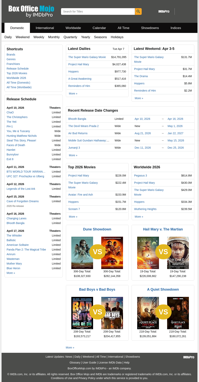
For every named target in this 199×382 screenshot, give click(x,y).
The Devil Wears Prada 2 (83, 126)
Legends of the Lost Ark (21, 188)
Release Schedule (18, 68)
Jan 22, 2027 (175, 133)
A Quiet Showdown (163, 289)
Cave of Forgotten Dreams (23, 201)
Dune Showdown (97, 229)
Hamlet (11, 149)
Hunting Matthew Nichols (22, 135)
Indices (176, 28)
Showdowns (150, 28)
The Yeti (12, 121)
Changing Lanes (16, 218)
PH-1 (10, 126)
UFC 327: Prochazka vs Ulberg (25, 176)
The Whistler (14, 235)
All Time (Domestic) (18, 82)
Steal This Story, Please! (21, 140)
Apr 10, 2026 (142, 118)
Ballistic (11, 240)
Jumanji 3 (74, 147)
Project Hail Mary (78, 64)
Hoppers (73, 71)
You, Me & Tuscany (18, 131)
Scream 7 (74, 209)
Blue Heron (13, 268)
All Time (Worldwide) (19, 87)
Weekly (38, 37)
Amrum (11, 254)
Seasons (100, 37)
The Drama (141, 76)
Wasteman (13, 258)
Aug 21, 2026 (143, 133)
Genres (11, 59)
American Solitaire (18, 244)
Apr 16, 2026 (175, 118)
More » (11, 272)
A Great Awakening (80, 78)
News (68, 356)
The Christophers (17, 117)
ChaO (10, 112)
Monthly (54, 37)
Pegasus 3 (140, 175)
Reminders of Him (79, 85)
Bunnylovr (13, 154)
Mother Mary (14, 263)
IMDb (116, 368)
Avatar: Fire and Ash (80, 194)
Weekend (23, 37)
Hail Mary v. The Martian (163, 229)
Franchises (13, 63)
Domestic (17, 28)
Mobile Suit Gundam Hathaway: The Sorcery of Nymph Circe (105, 140)
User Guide (89, 362)
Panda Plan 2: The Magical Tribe (26, 249)
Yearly (85, 37)
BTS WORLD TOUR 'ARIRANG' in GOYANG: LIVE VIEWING (27, 171)
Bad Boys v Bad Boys (97, 289)
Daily (8, 37)
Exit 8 (10, 159)
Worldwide (73, 28)
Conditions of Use (61, 378)
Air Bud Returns (78, 133)
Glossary (75, 362)
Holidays (117, 37)
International (45, 28)
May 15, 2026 (176, 140)
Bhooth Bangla (15, 223)
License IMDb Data (110, 362)
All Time (123, 28)
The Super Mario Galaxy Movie (87, 57)
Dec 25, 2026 (176, 147)
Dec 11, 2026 (143, 147)
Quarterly (70, 37)
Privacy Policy (87, 378)
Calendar (99, 28)
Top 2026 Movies (17, 73)
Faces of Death (16, 145)
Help (126, 362)
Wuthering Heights (145, 209)
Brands (11, 54)
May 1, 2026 (175, 126)
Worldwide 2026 (16, 77)
